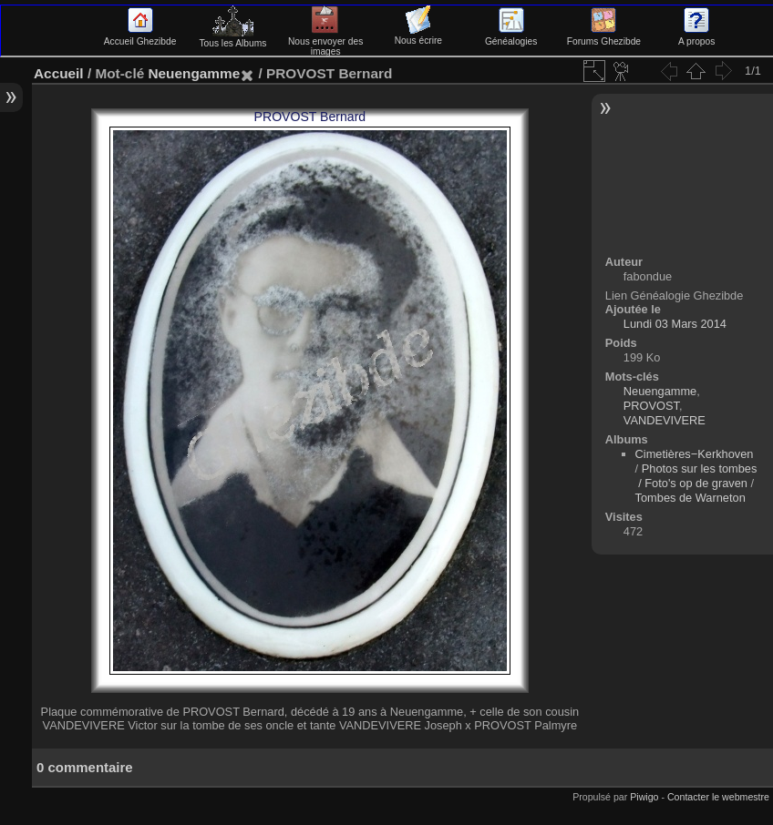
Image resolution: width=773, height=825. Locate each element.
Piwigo (644, 796)
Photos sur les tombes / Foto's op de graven (696, 476)
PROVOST (651, 405)
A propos (696, 36)
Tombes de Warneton (690, 497)
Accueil (59, 73)
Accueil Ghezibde (140, 36)
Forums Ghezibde (604, 36)
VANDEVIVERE (665, 420)
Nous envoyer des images (326, 41)
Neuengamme (194, 73)
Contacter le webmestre (718, 796)
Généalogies (511, 36)
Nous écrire (418, 35)
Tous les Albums (232, 38)
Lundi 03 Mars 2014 (675, 324)
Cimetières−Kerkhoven (694, 454)
